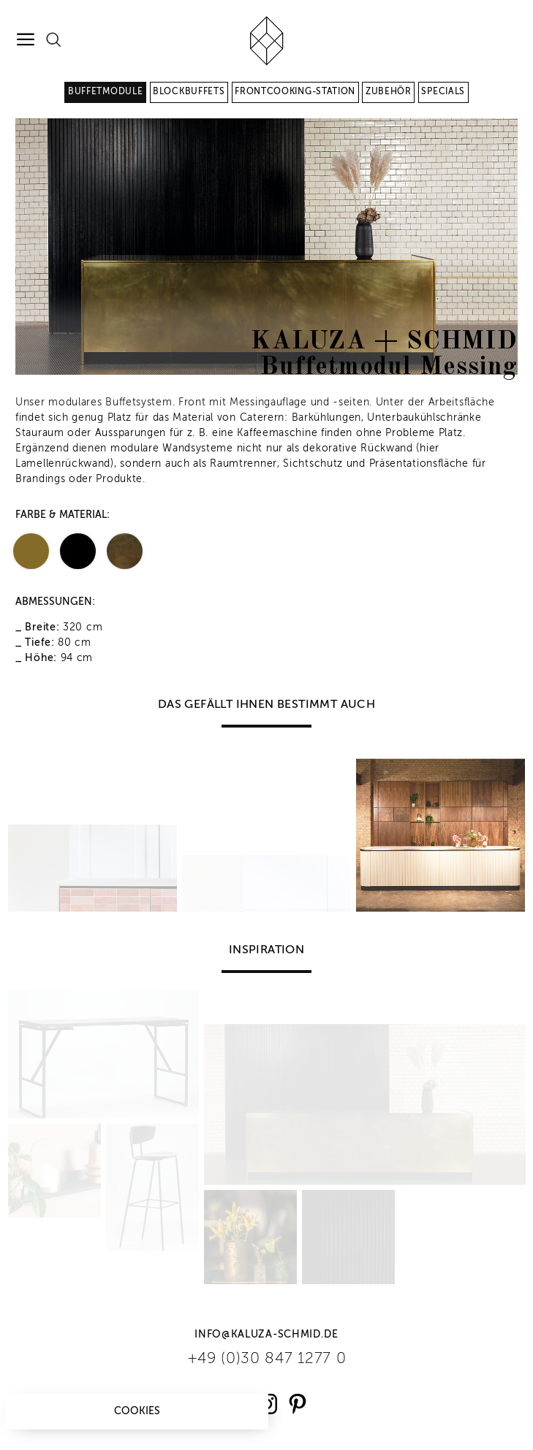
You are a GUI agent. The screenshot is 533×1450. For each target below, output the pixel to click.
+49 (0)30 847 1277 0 (267, 1359)
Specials (443, 92)
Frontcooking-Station (295, 92)
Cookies (137, 1411)
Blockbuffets (188, 92)
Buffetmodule (105, 92)
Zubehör (389, 92)
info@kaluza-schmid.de (266, 1334)
